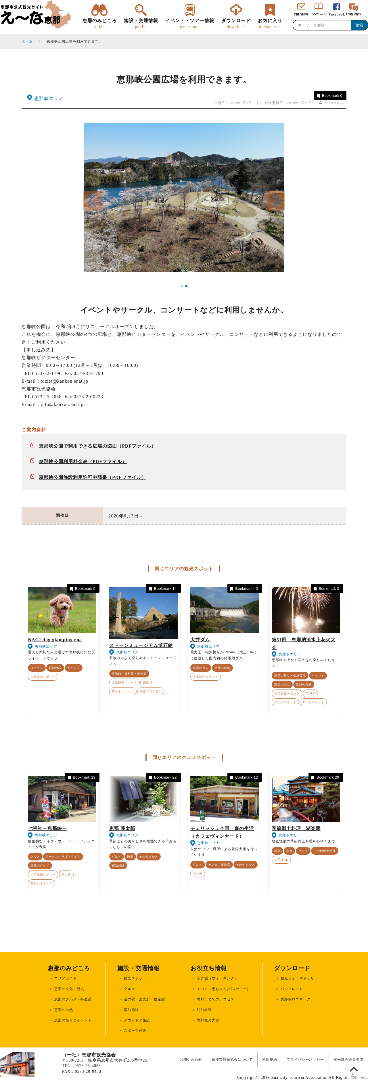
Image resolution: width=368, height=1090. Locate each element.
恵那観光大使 (208, 1020)
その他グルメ (148, 856)
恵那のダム (201, 667)
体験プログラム (151, 691)
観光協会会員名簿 (348, 1060)
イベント (318, 675)
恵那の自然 (222, 667)
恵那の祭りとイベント (73, 1020)
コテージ (36, 667)
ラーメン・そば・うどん (63, 856)
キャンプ (73, 667)
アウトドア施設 (137, 1020)
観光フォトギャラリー (299, 978)
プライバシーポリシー (305, 1060)
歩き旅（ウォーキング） (217, 978)
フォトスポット (285, 702)
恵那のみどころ (100, 24)
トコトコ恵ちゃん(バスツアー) (222, 989)
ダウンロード (236, 24)
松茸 (277, 850)
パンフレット (292, 989)
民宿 (130, 856)
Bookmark (329, 95)
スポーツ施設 (135, 1031)
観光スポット (135, 978)
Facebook (337, 14)
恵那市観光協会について (232, 1060)
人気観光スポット (43, 676)
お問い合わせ (191, 1060)
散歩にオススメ (41, 883)
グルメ (35, 856)
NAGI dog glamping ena (55, 639)
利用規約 (269, 1060)
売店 (146, 682)
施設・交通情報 (141, 24)
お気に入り (270, 24)
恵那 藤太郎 (122, 828)
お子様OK (281, 859)
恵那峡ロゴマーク (295, 999)
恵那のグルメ (39, 865)
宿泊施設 (55, 667)
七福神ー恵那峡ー (47, 828)
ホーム (27, 41)
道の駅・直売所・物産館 (144, 999)
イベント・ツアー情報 (189, 24)
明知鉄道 (204, 1010)
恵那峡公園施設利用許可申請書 (73, 477)
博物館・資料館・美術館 (129, 673)
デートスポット (123, 691)
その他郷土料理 (325, 850)
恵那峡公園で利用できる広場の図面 (78, 446)
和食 (289, 850)
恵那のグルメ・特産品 (73, 999)
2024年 (310, 693)
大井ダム (200, 639)
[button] (275, 200)
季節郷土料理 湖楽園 (296, 828)
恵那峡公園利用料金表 (63, 461)
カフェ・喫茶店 (219, 864)
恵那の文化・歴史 (69, 989)
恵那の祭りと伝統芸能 (290, 675)
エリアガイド (65, 978)
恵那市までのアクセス (215, 999)
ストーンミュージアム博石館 (141, 645)
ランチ (66, 874)
